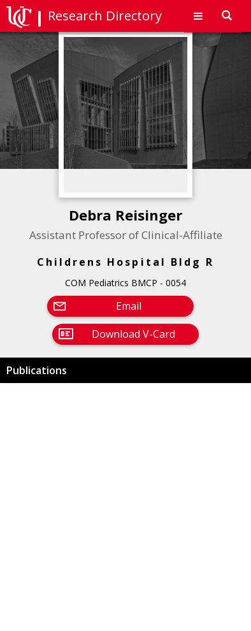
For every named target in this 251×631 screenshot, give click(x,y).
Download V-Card (133, 334)
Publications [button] (36, 370)
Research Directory (105, 15)
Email (128, 306)
